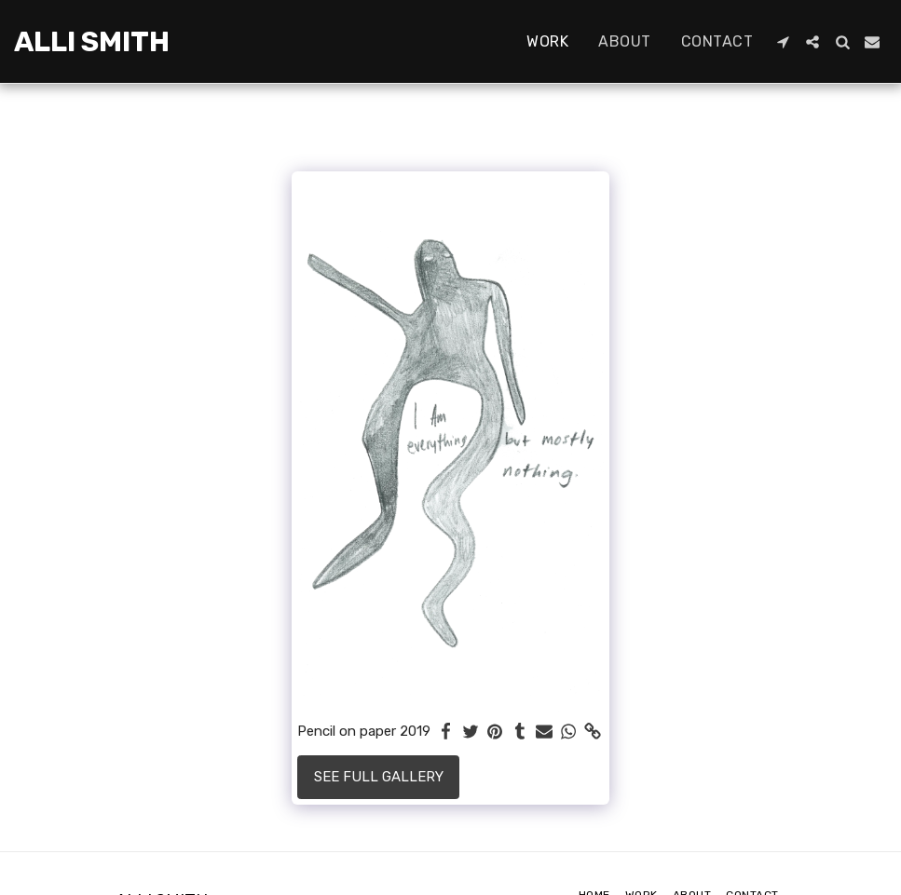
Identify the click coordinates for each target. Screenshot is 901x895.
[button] (783, 41)
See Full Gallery (379, 776)
